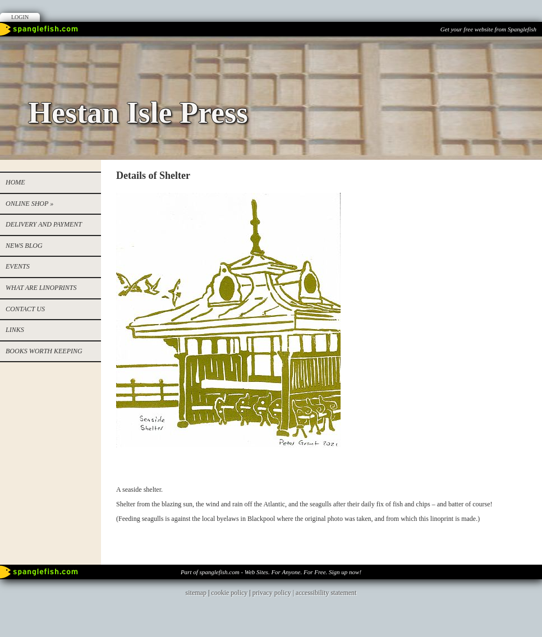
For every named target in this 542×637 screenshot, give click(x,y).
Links (15, 330)
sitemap (196, 593)
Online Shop (29, 203)
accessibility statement (326, 593)
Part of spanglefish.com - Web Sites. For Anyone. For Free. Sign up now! (271, 572)
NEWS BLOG (24, 246)
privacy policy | (274, 593)
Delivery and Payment (44, 224)
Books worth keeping (44, 351)
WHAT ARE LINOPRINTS (41, 288)
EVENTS (18, 266)
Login (20, 17)
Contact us (25, 309)
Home (15, 182)
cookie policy (229, 593)
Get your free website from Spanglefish (488, 29)
